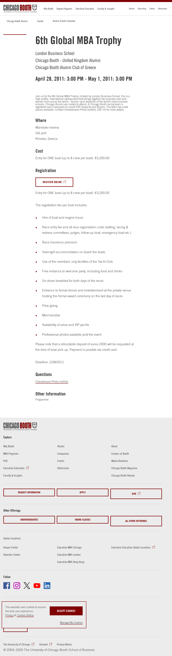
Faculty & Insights (105, 8)
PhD (5, 461)
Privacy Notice (64, 640)
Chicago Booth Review (123, 476)
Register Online (53, 182)
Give (134, 493)
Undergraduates (29, 517)
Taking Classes (82, 517)
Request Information (29, 493)
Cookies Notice (25, 615)
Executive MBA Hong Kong (71, 557)
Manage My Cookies (71, 622)
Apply (83, 493)
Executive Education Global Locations (131, 542)
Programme (42, 400)
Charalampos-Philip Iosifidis (80, 109)
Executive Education (85, 8)
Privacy (9, 615)
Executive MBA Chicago (69, 542)
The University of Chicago (16, 640)
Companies (63, 454)
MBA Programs (11, 454)
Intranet (44, 640)
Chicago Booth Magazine (124, 469)
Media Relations (120, 461)
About (114, 447)
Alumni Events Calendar (64, 20)
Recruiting (142, 8)
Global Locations (14, 533)
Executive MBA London (69, 550)
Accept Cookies (66, 609)
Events (152, 8)
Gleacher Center (11, 550)
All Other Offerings (136, 517)
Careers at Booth (120, 454)
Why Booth (48, 8)
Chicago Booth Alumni (17, 21)
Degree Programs (64, 8)
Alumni (132, 8)
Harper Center (10, 542)
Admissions (162, 8)
